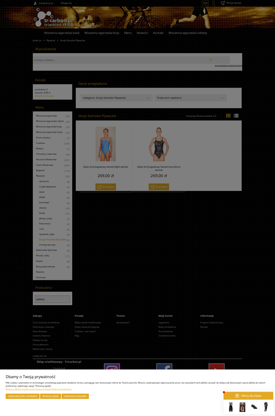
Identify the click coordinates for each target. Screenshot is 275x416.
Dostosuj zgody (50, 396)
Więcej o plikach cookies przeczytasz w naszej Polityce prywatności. (39, 389)
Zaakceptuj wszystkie (75, 396)
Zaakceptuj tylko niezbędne (22, 396)
